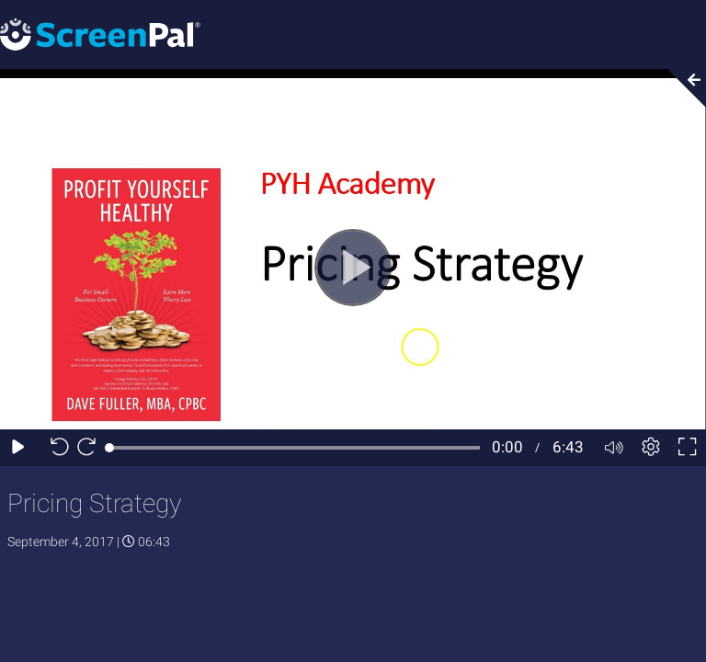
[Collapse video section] (682, 88)
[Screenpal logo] (100, 33)
